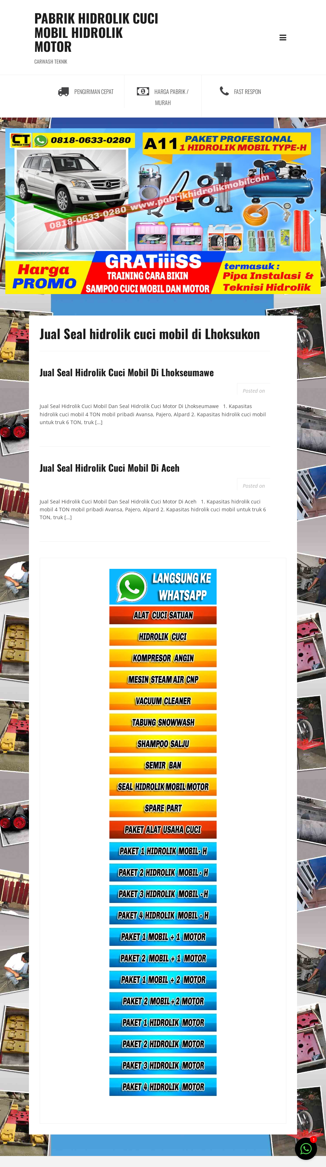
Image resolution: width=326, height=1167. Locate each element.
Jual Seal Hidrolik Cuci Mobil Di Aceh (109, 468)
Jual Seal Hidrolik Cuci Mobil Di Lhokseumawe (127, 372)
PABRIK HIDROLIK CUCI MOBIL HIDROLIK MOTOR (96, 31)
